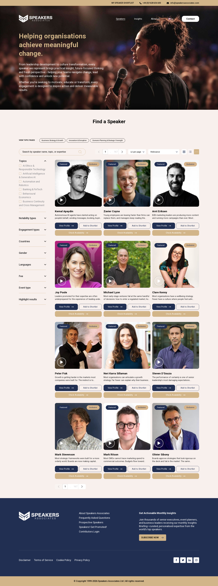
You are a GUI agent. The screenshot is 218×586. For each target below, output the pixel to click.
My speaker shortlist (123, 3)
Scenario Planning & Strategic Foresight (107, 140)
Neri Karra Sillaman (115, 373)
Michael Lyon (112, 292)
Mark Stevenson (65, 454)
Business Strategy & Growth (52, 140)
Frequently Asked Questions (94, 517)
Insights (138, 19)
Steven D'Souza (162, 373)
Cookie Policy (63, 560)
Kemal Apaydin (64, 211)
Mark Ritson (111, 454)
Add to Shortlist (90, 226)
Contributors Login (89, 531)
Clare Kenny (159, 292)
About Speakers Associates (94, 513)
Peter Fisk (61, 373)
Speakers (120, 19)
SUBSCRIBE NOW (152, 537)
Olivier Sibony (160, 454)
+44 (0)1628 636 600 (152, 3)
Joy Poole (61, 292)
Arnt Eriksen (159, 211)
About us (155, 19)
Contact (190, 19)
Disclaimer (25, 560)
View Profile (66, 226)
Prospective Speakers (91, 522)
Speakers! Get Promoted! (93, 527)
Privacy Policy (82, 560)
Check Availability (78, 233)
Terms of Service (43, 560)
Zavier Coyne (112, 211)
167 (116, 151)
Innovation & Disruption (78, 140)
